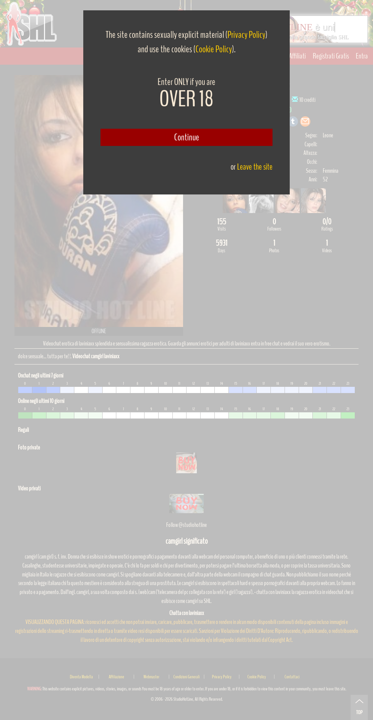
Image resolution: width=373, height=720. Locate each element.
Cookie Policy (213, 49)
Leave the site (255, 167)
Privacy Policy (246, 34)
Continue (186, 137)
